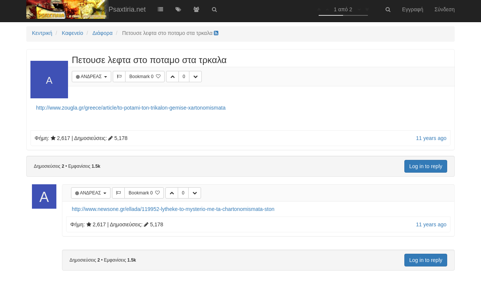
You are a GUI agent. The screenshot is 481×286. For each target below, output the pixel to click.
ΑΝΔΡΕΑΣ (92, 76)
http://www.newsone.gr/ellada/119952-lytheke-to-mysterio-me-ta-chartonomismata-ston (173, 209)
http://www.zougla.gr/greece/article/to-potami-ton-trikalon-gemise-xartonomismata (130, 108)
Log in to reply (425, 166)
